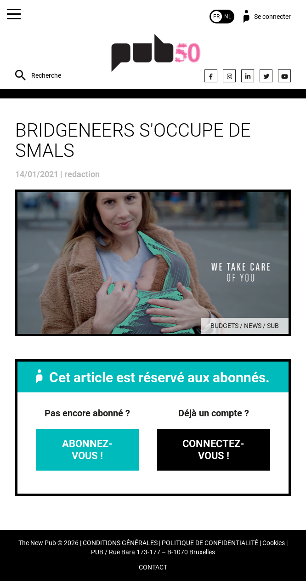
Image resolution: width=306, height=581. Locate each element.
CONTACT (153, 567)
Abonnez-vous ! (87, 449)
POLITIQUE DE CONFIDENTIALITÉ (210, 543)
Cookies (273, 543)
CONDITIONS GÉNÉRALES (120, 543)
